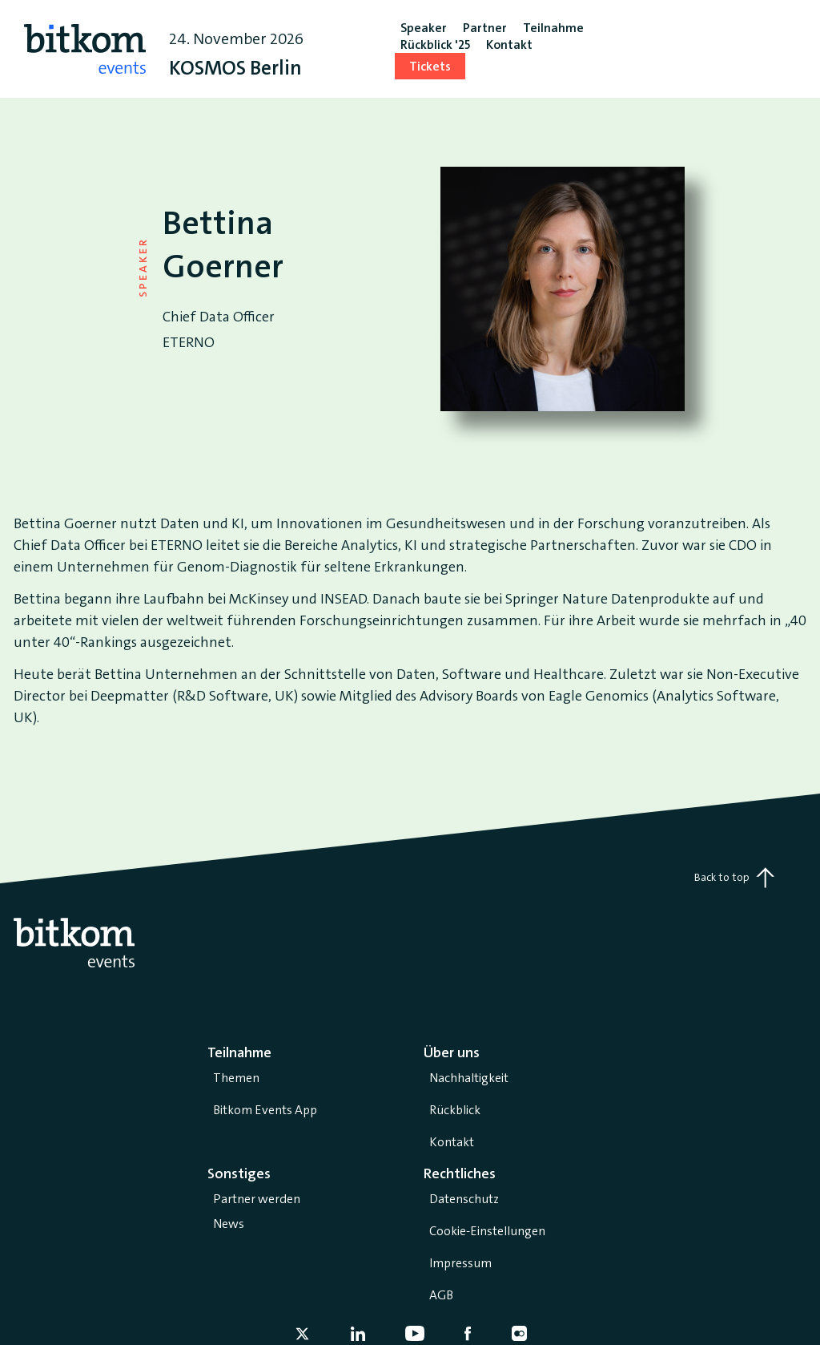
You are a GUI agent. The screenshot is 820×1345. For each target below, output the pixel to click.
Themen (236, 1077)
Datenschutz (464, 1198)
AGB (441, 1294)
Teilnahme (553, 27)
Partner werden (256, 1198)
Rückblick (454, 1109)
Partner (485, 27)
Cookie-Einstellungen (487, 1230)
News (228, 1223)
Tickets (430, 66)
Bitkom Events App (265, 1109)
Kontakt (451, 1141)
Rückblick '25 (435, 44)
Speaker (423, 27)
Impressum (460, 1262)
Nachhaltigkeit (468, 1077)
